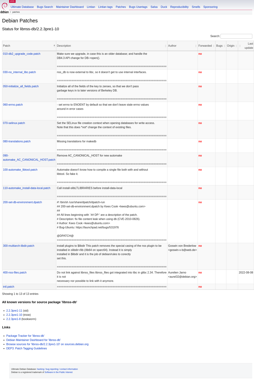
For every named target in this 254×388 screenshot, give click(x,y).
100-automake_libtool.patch (20, 169)
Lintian (91, 6)
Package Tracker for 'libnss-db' (25, 335)
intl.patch (8, 286)
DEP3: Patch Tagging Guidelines (26, 348)
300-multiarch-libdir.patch (18, 245)
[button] (54, 46)
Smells (196, 6)
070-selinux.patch (14, 123)
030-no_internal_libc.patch (19, 72)
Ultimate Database (22, 6)
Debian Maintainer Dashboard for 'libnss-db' (33, 340)
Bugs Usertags (138, 6)
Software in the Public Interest (59, 372)
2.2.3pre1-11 (14, 310)
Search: (215, 36)
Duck (164, 6)
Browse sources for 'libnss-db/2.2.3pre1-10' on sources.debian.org (47, 344)
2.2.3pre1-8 (13, 319)
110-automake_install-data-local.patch (26, 188)
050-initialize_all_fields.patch (21, 86)
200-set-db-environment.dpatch (22, 202)
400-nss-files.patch (14, 272)
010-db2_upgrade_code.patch (21, 53)
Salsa (153, 6)
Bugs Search (45, 6)
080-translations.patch (16, 141)
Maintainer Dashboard (70, 6)
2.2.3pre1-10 (14, 314)
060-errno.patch (13, 104)
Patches (121, 6)
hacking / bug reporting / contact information (57, 369)
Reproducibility (179, 6)
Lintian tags (105, 6)
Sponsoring (210, 6)
